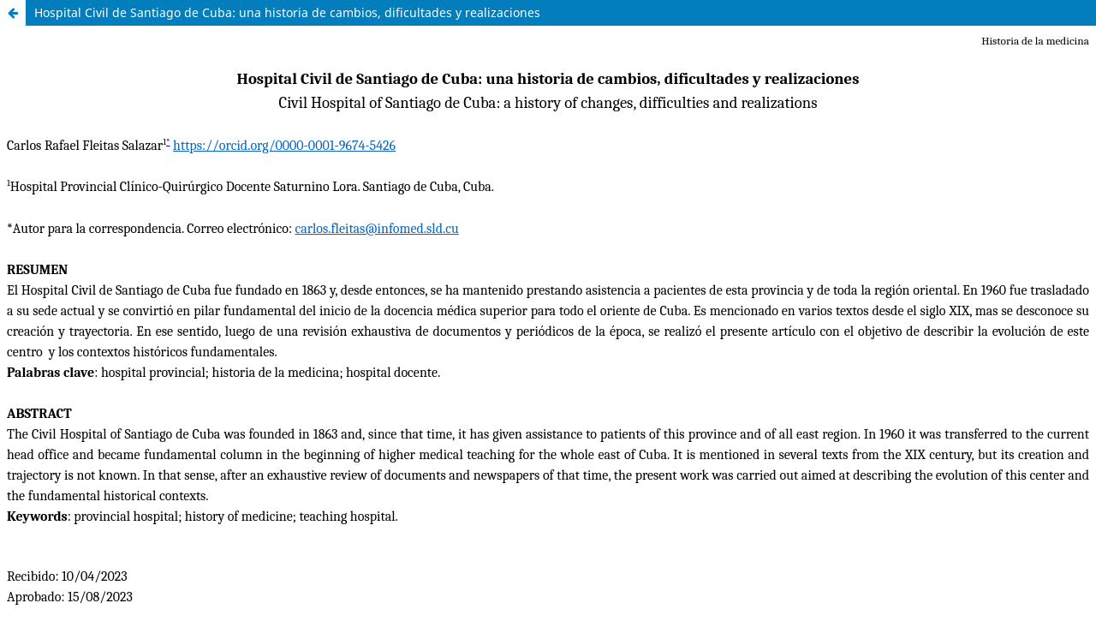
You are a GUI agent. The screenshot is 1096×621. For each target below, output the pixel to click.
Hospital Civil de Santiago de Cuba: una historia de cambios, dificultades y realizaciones (287, 12)
